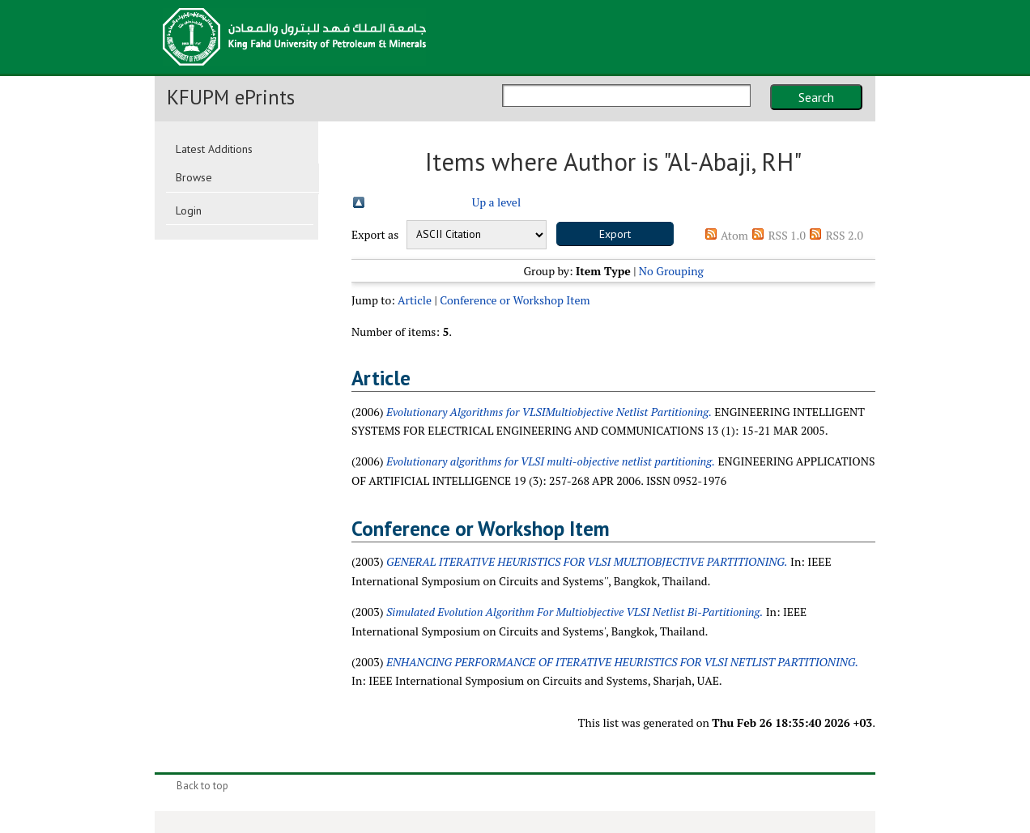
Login (189, 210)
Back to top (202, 786)
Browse (194, 177)
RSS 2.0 (844, 235)
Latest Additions (214, 149)
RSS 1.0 (787, 235)
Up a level (496, 202)
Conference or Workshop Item (514, 300)
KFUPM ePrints (231, 97)
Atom (734, 235)
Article (415, 300)
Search (816, 97)
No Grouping (671, 270)
